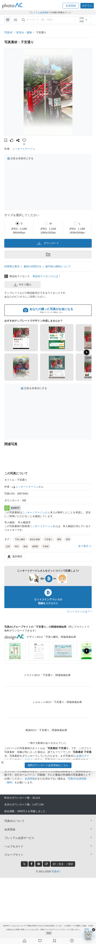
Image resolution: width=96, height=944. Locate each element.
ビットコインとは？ (79, 611)
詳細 (86, 929)
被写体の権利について (58, 266)
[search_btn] (23, 20)
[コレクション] (54, 941)
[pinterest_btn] (38, 864)
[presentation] (86, 651)
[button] (71, 6)
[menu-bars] (8, 19)
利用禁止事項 (12, 266)
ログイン (30, 759)
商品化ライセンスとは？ (47, 276)
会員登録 (30, 778)
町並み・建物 (24, 32)
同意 (49, 933)
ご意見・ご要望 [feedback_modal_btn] (63, 863)
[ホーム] (24, 941)
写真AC (8, 32)
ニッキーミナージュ (23, 148)
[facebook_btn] (31, 864)
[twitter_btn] (24, 864)
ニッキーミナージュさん (36, 512)
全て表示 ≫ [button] (85, 546)
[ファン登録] (40, 941)
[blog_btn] (46, 864)
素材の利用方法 (32, 266)
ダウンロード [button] (48, 243)
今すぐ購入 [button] (22, 284)
